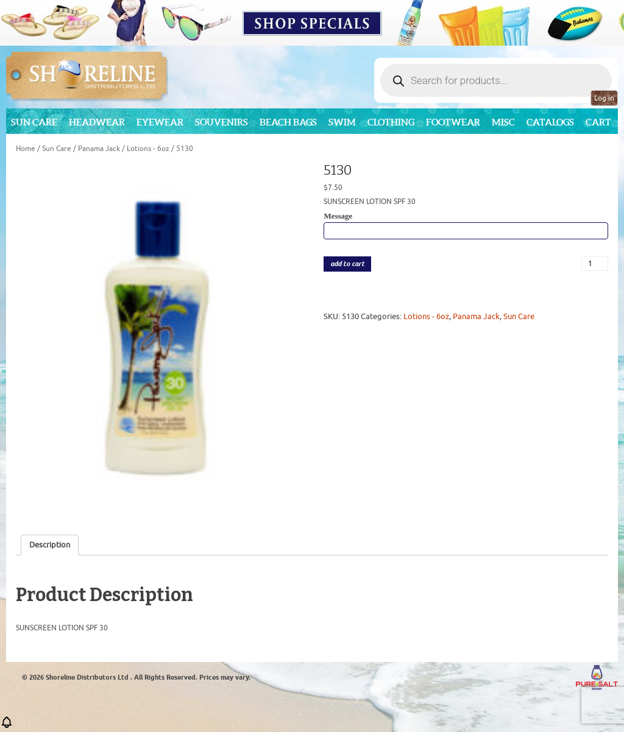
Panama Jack (99, 148)
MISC (503, 122)
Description (49, 545)
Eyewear (159, 122)
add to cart (347, 264)
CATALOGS (550, 122)
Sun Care (34, 122)
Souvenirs (221, 122)
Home (25, 148)
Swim (342, 122)
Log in (604, 98)
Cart (598, 122)
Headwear (97, 122)
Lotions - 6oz (148, 148)
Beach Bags (288, 122)
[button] (6, 726)
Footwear (453, 122)
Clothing (390, 122)
